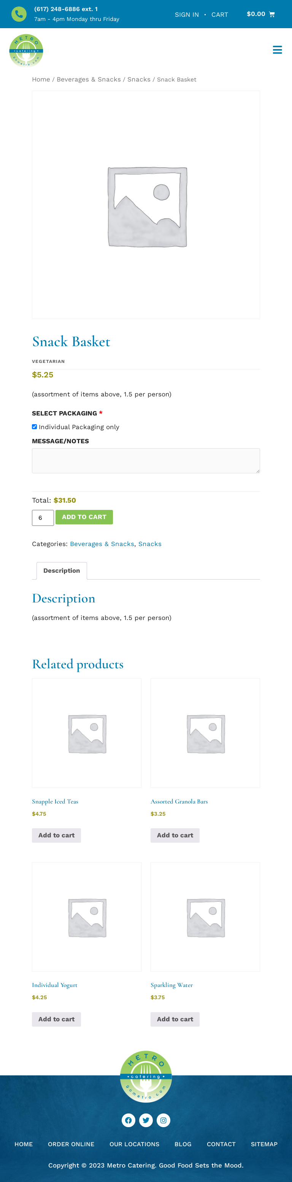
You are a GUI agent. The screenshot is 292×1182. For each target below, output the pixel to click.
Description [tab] (61, 570)
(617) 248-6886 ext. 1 (66, 9)
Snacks (139, 79)
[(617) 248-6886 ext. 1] (19, 14)
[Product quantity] (43, 518)
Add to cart (84, 517)
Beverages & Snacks (89, 79)
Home (41, 79)
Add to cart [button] (56, 835)
